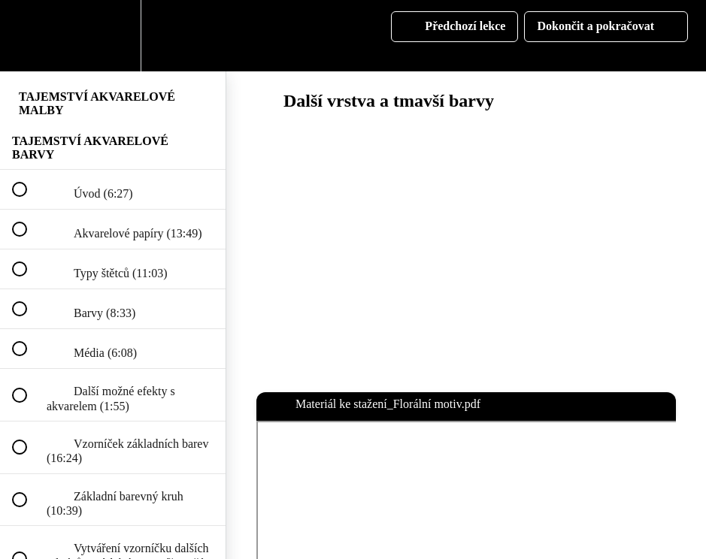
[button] (28, 35)
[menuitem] (113, 35)
